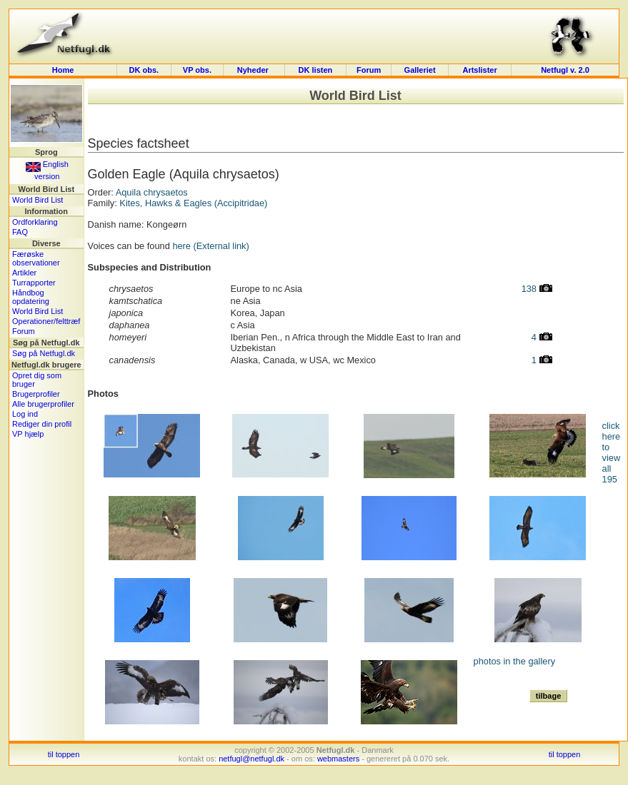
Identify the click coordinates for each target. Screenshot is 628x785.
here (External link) (210, 245)
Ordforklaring (35, 222)
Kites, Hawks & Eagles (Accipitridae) (193, 203)
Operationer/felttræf (46, 321)
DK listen (316, 70)
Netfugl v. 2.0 (565, 70)
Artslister (479, 70)
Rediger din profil (41, 424)
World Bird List (37, 200)
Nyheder (254, 70)
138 (537, 288)
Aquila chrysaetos (152, 192)
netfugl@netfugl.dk (251, 758)
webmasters (338, 758)
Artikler (24, 272)
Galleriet (420, 70)
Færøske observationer (36, 258)
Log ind (25, 414)
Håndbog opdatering (30, 296)
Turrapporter (34, 282)
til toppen (64, 754)
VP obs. (197, 70)
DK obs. (144, 70)
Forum (369, 70)
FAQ (20, 232)
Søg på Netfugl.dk (43, 353)
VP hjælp (28, 434)
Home (63, 70)
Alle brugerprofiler (43, 404)
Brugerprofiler (36, 394)
